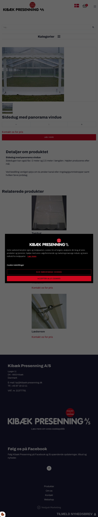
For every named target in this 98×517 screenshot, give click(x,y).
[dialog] (49, 258)
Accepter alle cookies (48, 278)
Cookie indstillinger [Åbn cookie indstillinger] (15, 265)
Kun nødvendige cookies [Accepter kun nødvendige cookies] (49, 272)
